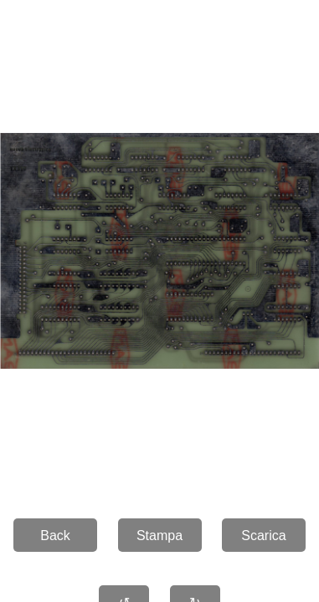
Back (55, 535)
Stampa (159, 535)
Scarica (263, 535)
